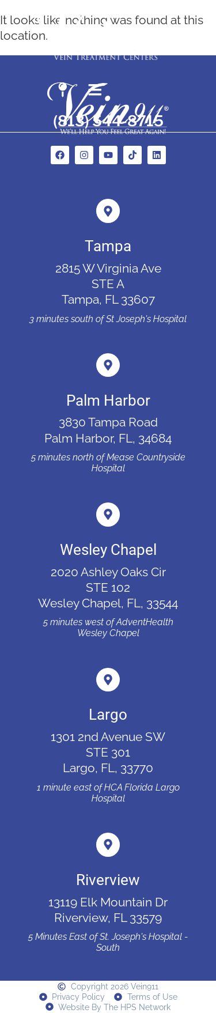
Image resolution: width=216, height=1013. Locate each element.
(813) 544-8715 (108, 121)
